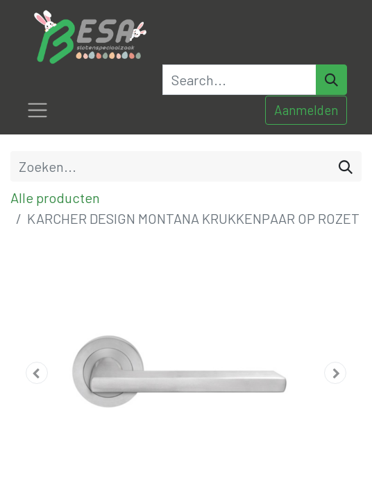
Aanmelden (306, 110)
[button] (36, 373)
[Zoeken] (346, 166)
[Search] (331, 79)
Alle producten (55, 197)
